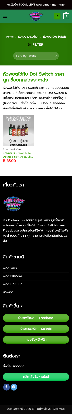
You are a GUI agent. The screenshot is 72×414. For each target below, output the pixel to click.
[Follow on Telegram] (14, 387)
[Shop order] (36, 56)
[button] (5, 16)
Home (10, 37)
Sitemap (59, 409)
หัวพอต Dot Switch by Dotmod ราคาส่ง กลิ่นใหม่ (18, 154)
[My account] (57, 16)
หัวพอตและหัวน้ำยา (28, 37)
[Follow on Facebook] (6, 387)
